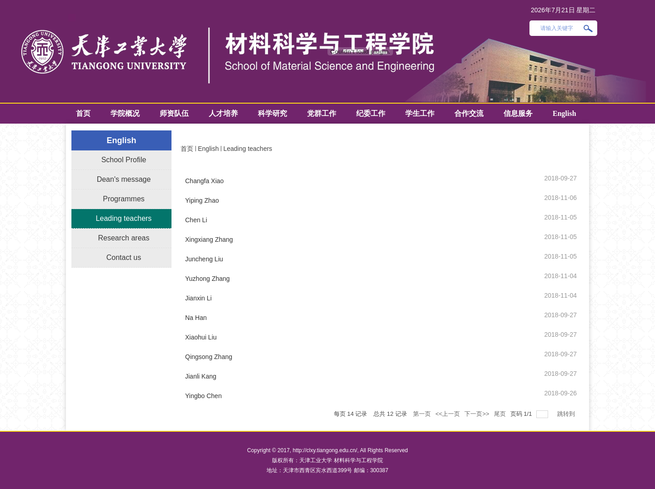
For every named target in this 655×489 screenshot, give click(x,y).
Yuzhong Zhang (207, 278)
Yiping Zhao (202, 200)
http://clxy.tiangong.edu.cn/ (324, 450)
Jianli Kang (201, 376)
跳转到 (567, 413)
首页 (187, 148)
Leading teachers (247, 148)
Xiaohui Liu (201, 337)
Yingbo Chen (203, 395)
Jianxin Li (198, 298)
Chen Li (196, 220)
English (208, 148)
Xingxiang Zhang (209, 239)
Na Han (196, 317)
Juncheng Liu (204, 259)
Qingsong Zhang (208, 356)
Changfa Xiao (204, 181)
